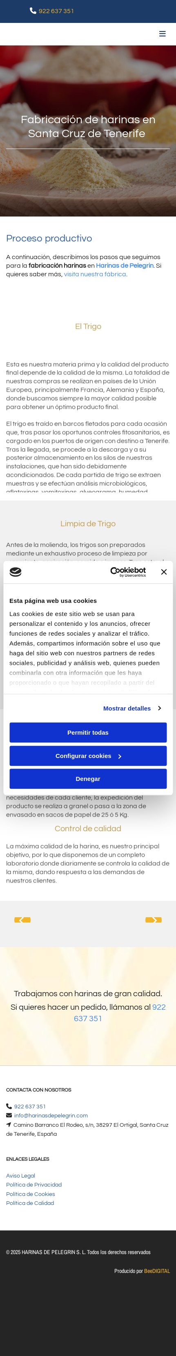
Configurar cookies (88, 755)
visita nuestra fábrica (95, 274)
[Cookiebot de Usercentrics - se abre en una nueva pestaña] (111, 572)
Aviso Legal (20, 1176)
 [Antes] (22, 920)
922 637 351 (56, 11)
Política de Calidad (30, 1203)
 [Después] (153, 920)
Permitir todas (88, 732)
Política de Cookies (30, 1194)
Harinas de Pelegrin (125, 265)
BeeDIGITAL (157, 1271)
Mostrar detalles (127, 708)
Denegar (88, 778)
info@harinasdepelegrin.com (51, 1116)
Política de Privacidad (34, 1185)
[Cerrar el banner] (164, 572)
